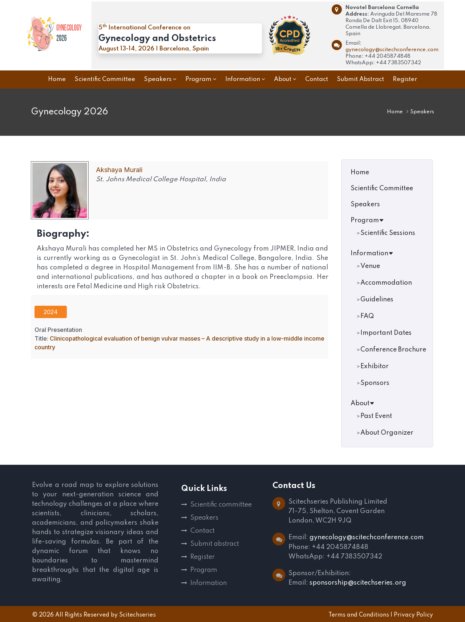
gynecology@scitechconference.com (391, 49)
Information (372, 253)
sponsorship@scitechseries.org (358, 582)
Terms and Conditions (358, 614)
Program (367, 220)
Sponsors (374, 383)
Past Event (376, 416)
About (363, 403)
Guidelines (376, 299)
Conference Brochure (393, 349)
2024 (51, 312)
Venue (370, 266)
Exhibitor (374, 366)
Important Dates (386, 333)
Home (395, 111)
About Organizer (386, 433)
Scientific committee (221, 504)
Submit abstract (214, 544)
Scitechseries (137, 614)
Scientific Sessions (387, 233)
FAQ (367, 316)
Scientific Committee (382, 188)
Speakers (365, 204)
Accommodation (386, 283)
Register (202, 557)
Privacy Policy (413, 614)
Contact (202, 531)
